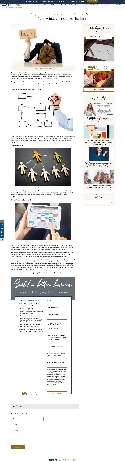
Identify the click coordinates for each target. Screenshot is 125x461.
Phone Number (53, 314)
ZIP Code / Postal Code (55, 346)
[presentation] (21, 439)
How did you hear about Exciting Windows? (56, 354)
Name (49, 300)
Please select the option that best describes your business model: (56, 337)
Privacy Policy (56, 379)
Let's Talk (56, 394)
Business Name (52, 328)
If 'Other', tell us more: (55, 362)
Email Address (52, 307)
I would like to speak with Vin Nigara (57, 324)
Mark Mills (48, 69)
